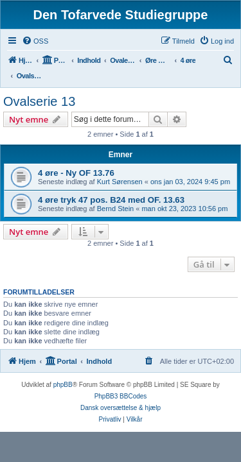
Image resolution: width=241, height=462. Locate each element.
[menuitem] (35, 41)
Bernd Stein (115, 208)
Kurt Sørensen (120, 181)
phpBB (63, 384)
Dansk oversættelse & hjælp (120, 407)
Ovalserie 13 (39, 101)
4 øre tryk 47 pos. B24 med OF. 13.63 (111, 200)
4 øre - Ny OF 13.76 (76, 173)
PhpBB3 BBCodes (120, 396)
